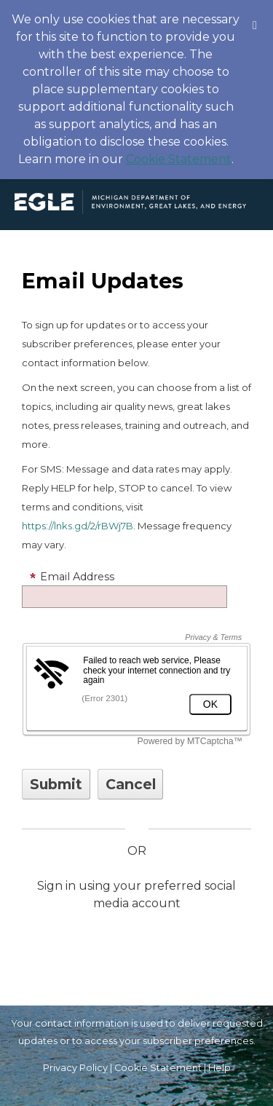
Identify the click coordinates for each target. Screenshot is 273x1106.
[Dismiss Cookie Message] (255, 14)
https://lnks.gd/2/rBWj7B (77, 526)
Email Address (71, 576)
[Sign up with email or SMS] (56, 784)
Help (219, 1067)
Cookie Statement (179, 159)
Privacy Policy (75, 1067)
